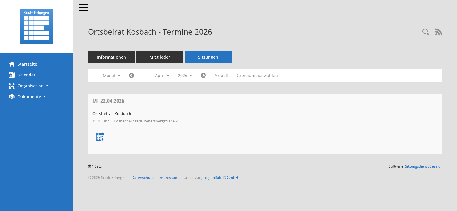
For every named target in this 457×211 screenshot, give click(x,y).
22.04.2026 (108, 101)
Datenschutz (143, 177)
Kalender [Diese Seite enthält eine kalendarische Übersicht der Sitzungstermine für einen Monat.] (22, 75)
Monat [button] (111, 75)
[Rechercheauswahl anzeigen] (425, 32)
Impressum (169, 177)
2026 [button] (185, 75)
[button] (36, 85)
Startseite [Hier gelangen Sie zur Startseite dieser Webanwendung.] (23, 64)
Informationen (111, 57)
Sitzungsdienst (423, 166)
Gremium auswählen (257, 75)
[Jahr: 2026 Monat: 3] (131, 75)
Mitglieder (159, 57)
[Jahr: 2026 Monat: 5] (203, 75)
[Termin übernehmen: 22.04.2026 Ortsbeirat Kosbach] (100, 137)
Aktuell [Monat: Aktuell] (221, 75)
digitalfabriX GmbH (221, 177)
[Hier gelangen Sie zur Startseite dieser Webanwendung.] (36, 26)
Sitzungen (208, 57)
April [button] (162, 75)
